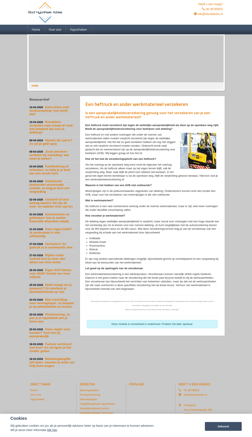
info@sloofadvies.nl (210, 14)
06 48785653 (214, 9)
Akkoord (223, 426)
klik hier (52, 430)
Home (35, 86)
